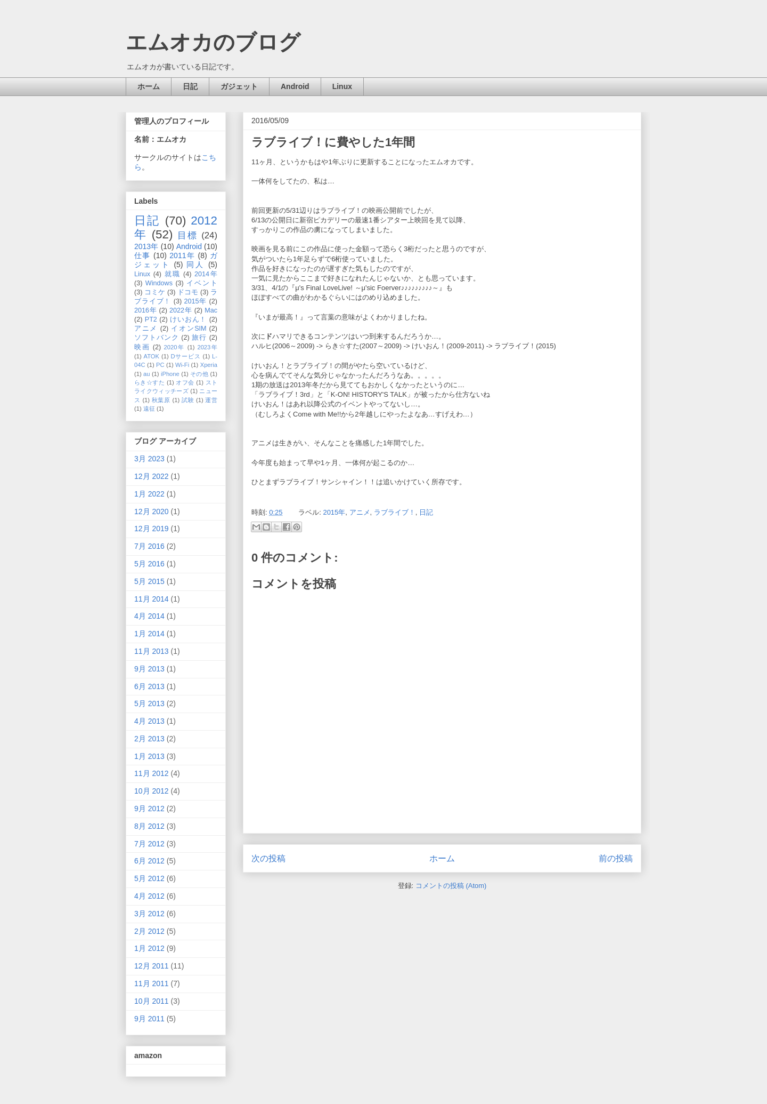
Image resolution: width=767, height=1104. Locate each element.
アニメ (359, 512)
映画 (142, 347)
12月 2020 (151, 511)
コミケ (154, 292)
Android (295, 86)
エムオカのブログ (213, 42)
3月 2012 (149, 913)
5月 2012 (149, 878)
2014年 (205, 274)
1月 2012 (149, 948)
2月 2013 (149, 738)
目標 (187, 235)
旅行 (199, 337)
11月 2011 (151, 983)
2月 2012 (149, 931)
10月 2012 (151, 791)
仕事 (142, 255)
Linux (342, 86)
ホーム (148, 86)
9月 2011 (149, 1018)
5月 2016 (149, 563)
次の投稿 (268, 858)
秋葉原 (161, 400)
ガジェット (239, 86)
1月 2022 (149, 494)
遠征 (149, 408)
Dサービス (186, 356)
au (146, 374)
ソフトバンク (156, 337)
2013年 (146, 246)
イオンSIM (188, 328)
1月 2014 (149, 633)
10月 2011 (151, 1001)
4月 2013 (149, 721)
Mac (211, 310)
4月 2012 (149, 896)
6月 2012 (149, 861)
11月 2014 (151, 599)
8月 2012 (149, 826)
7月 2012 (149, 843)
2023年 (207, 347)
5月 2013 (149, 703)
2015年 (334, 512)
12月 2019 (151, 528)
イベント (201, 283)
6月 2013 (149, 686)
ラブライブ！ (394, 512)
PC (160, 365)
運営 (211, 400)
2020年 (174, 347)
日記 (190, 86)
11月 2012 (151, 773)
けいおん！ (188, 319)
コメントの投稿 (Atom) (451, 886)
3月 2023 (149, 458)
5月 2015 (149, 581)
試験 (188, 400)
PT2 (151, 319)
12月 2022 (151, 476)
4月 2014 (149, 616)
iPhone (170, 374)
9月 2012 (149, 808)
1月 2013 (149, 756)
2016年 (145, 310)
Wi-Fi (182, 365)
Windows (159, 283)
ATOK (151, 356)
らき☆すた (149, 382)
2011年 (182, 255)
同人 (195, 264)
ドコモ (187, 292)
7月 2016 (149, 546)
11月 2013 (151, 651)
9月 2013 (149, 669)
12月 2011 (151, 966)
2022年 (180, 310)
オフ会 (185, 382)
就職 (173, 274)
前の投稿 (616, 858)
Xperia (208, 365)
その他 (199, 374)
